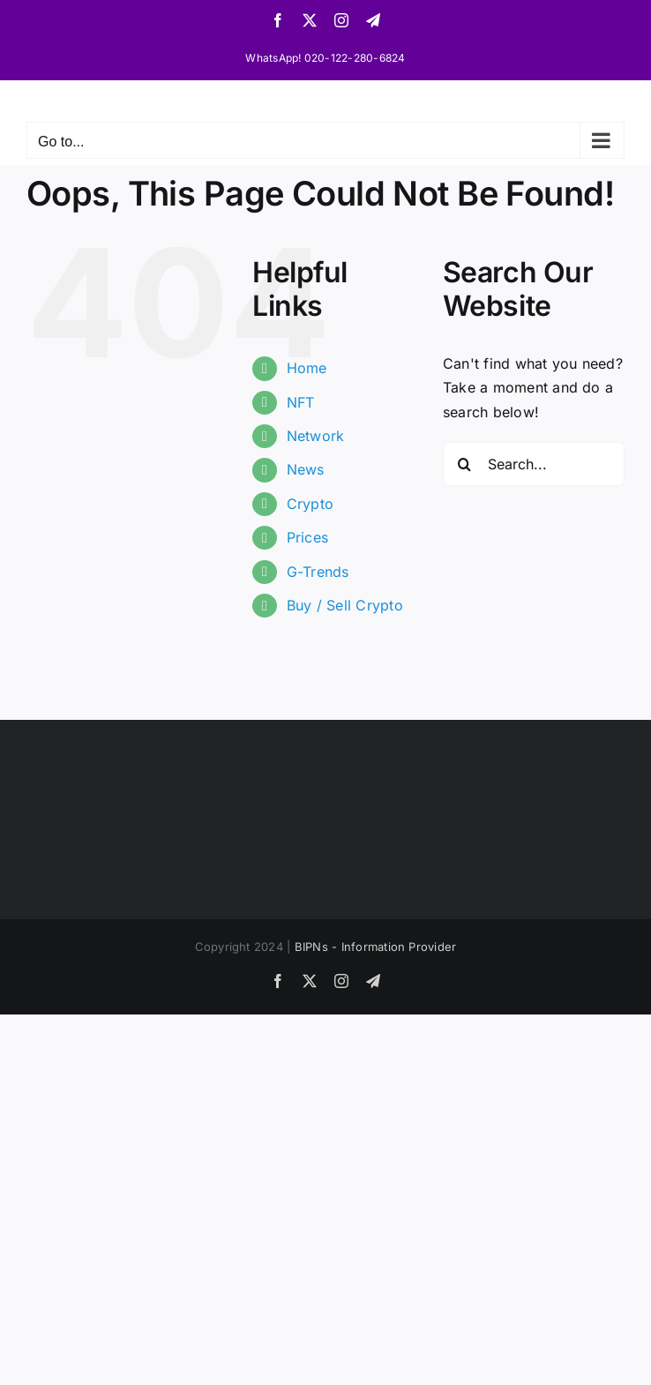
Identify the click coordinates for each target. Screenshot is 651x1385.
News (306, 469)
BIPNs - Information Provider (376, 947)
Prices (307, 537)
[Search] (465, 464)
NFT (301, 402)
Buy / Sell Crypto (345, 605)
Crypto (310, 504)
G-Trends (318, 571)
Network (316, 436)
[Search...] (534, 464)
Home (307, 368)
